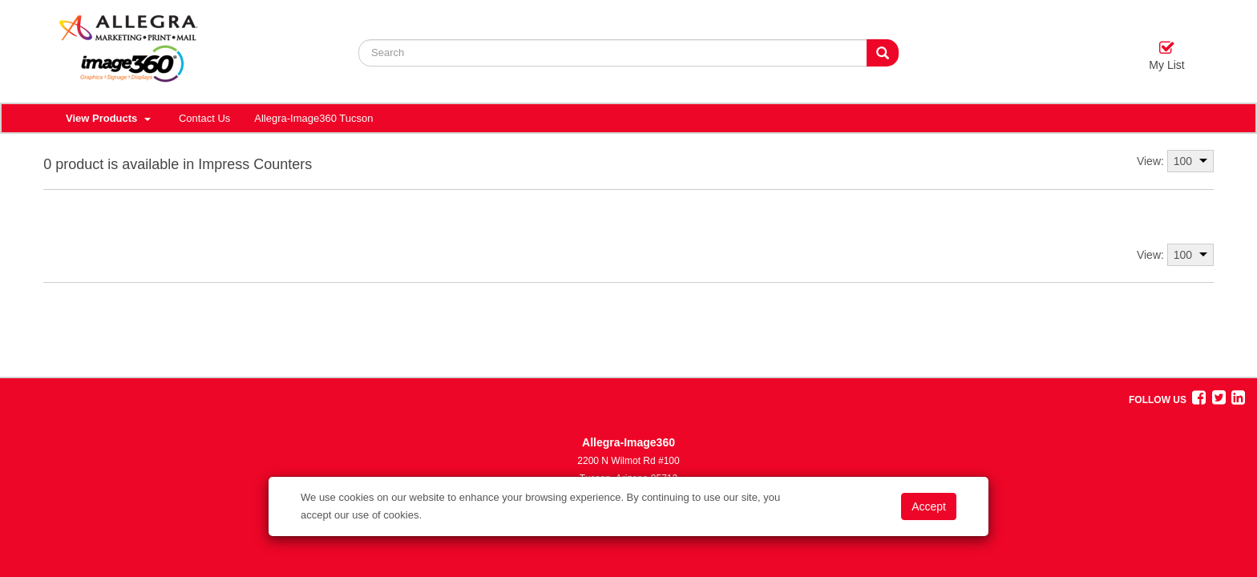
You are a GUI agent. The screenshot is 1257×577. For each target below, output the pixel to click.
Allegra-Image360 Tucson (313, 118)
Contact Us (204, 118)
